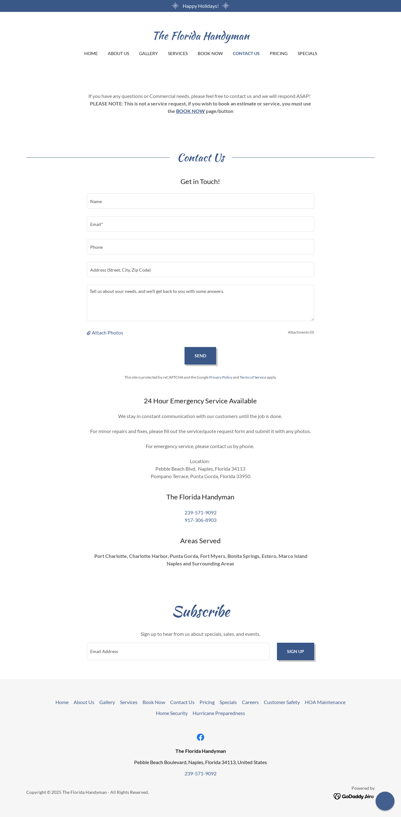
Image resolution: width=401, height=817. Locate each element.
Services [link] (178, 53)
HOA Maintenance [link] (325, 702)
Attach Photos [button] (107, 332)
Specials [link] (307, 53)
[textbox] (200, 201)
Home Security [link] (172, 713)
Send (200, 355)
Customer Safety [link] (282, 702)
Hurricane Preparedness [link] (219, 713)
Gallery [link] (148, 53)
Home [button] (62, 702)
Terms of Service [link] (253, 377)
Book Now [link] (210, 53)
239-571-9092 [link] (200, 512)
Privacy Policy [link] (220, 377)
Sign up (295, 651)
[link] (200, 37)
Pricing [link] (279, 53)
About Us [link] (118, 53)
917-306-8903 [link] (200, 520)
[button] (89, 332)
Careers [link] (250, 702)
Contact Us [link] (246, 53)
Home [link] (91, 53)
